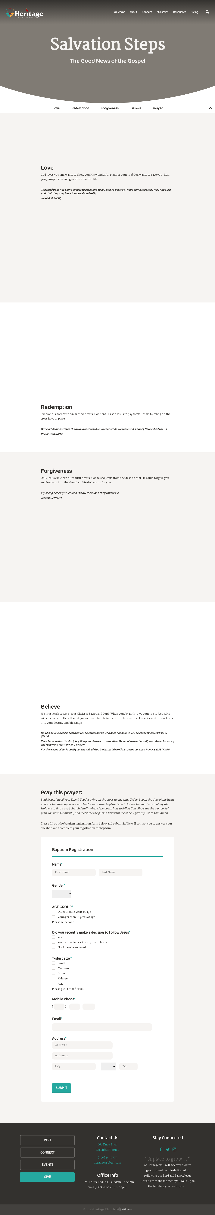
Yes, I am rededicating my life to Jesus (82, 942)
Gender (58, 885)
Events (47, 1164)
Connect (147, 12)
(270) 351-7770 (107, 1157)
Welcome (119, 12)
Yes (60, 937)
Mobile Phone (63, 999)
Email (57, 1019)
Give (47, 1176)
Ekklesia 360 (124, 1209)
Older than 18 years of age (74, 912)
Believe (136, 108)
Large (61, 973)
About (133, 12)
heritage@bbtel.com (107, 1163)
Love (56, 108)
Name (57, 864)
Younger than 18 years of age (76, 917)
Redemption (80, 108)
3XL (60, 984)
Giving (194, 12)
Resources (179, 12)
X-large (63, 979)
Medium (63, 968)
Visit (47, 1140)
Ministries (162, 12)
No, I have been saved (72, 947)
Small (61, 963)
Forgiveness (110, 108)
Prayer (158, 108)
